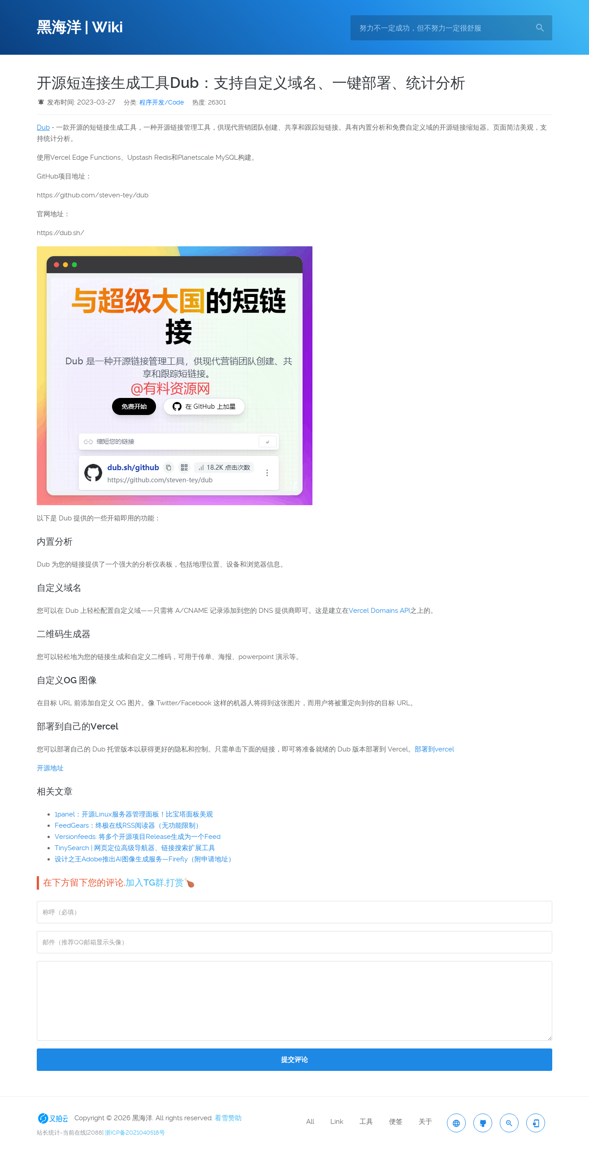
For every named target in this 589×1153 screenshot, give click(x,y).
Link (336, 1122)
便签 (396, 1122)
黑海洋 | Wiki (80, 27)
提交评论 (294, 1060)
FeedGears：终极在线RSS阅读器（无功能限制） (128, 825)
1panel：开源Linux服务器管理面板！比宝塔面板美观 (134, 814)
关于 (425, 1122)
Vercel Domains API (379, 611)
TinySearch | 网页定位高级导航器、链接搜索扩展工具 (135, 848)
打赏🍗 (180, 882)
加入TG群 (145, 882)
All (310, 1122)
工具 (366, 1122)
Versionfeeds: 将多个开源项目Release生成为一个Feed (138, 837)
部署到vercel (434, 749)
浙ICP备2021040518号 (135, 1132)
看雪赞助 (228, 1118)
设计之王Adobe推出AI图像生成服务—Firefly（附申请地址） (145, 859)
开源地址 (50, 768)
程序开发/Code (161, 102)
